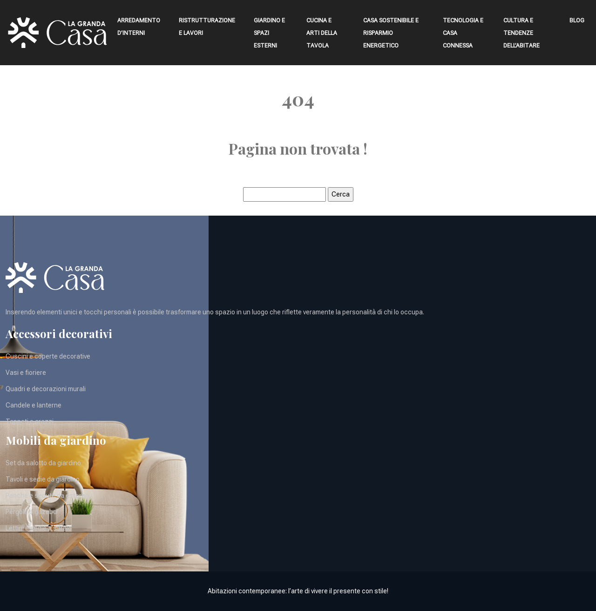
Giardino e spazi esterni (269, 33)
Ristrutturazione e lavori (207, 26)
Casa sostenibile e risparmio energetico (391, 33)
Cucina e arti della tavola (321, 33)
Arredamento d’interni (138, 26)
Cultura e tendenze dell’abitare (521, 33)
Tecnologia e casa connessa (463, 33)
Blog (576, 20)
